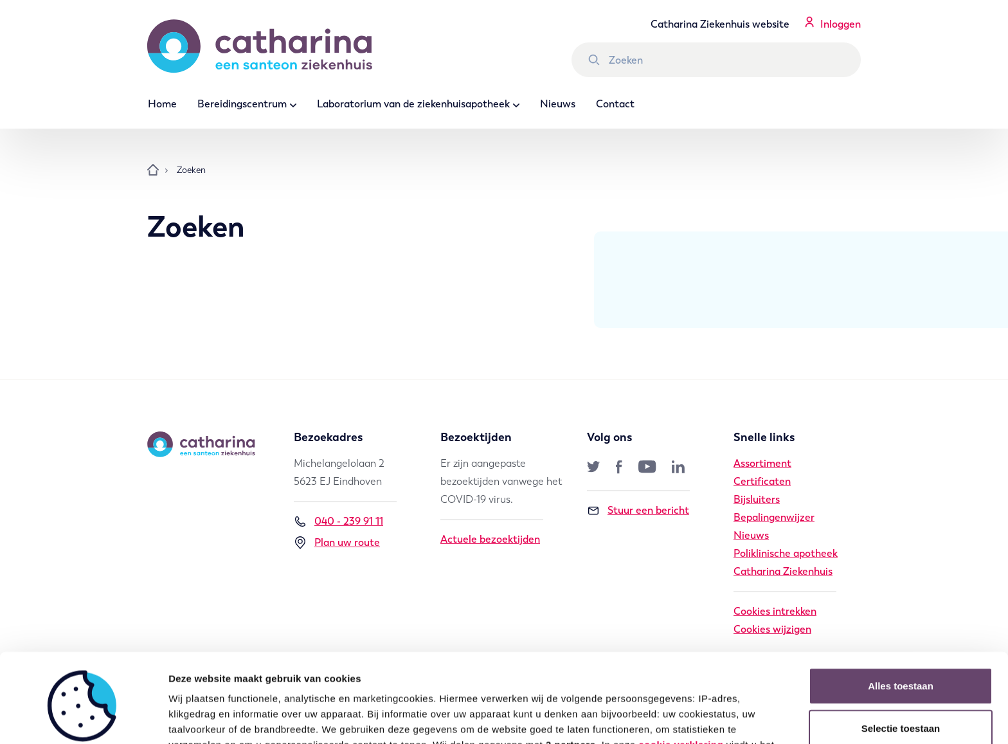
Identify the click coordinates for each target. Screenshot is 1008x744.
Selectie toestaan (901, 644)
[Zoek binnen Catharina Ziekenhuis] (716, 59)
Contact (615, 104)
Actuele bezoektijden (490, 539)
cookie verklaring (680, 661)
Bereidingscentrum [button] (242, 104)
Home (162, 104)
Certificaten (762, 481)
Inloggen (840, 24)
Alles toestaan (900, 602)
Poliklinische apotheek (786, 553)
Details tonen (694, 718)
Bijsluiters (757, 499)
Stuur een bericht (638, 510)
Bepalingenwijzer (774, 517)
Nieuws (557, 104)
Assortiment (762, 463)
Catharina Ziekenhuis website (720, 24)
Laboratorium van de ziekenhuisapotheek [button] (413, 104)
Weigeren (900, 686)
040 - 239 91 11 (338, 521)
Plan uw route (337, 542)
